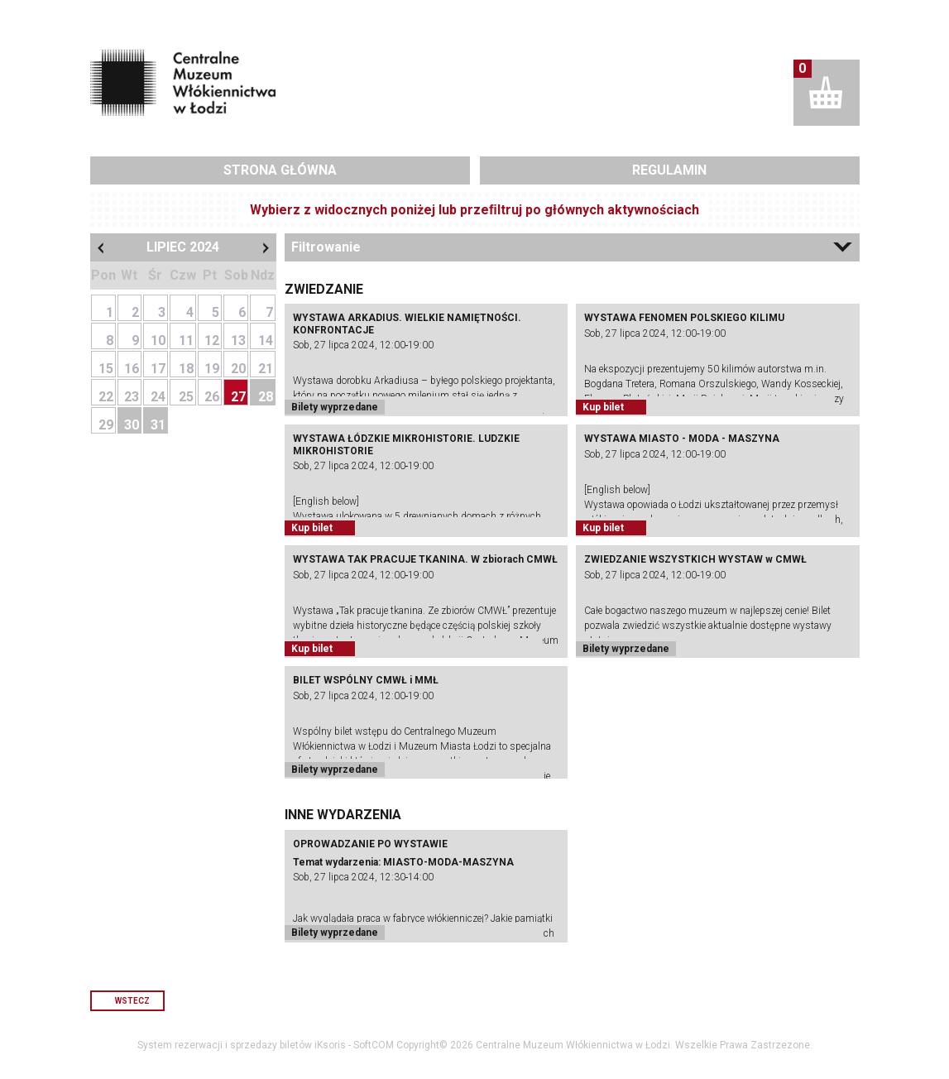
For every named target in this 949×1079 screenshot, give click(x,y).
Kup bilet (603, 407)
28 (265, 397)
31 (158, 425)
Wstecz (132, 1000)
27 (238, 397)
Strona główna (280, 170)
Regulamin (669, 170)
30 (131, 425)
